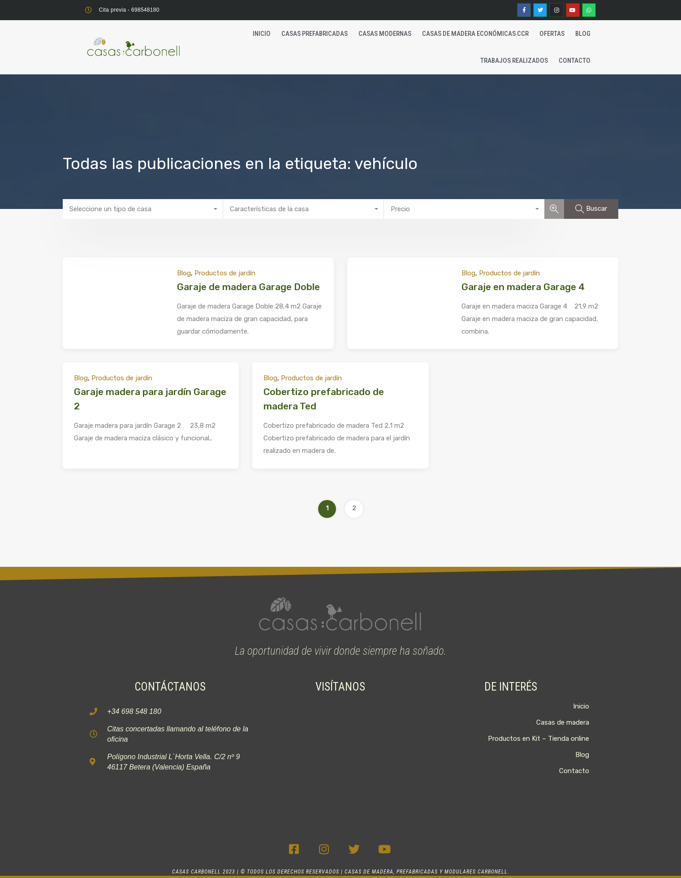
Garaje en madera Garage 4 (523, 286)
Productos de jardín (224, 273)
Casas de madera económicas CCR (475, 34)
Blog (582, 34)
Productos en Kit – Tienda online (538, 739)
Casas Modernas (384, 34)
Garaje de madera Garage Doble (248, 286)
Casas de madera (562, 722)
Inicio (262, 34)
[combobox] (143, 209)
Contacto (574, 61)
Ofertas (552, 34)
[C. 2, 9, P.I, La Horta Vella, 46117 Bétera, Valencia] (340, 755)
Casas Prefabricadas (314, 34)
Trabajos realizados (514, 61)
